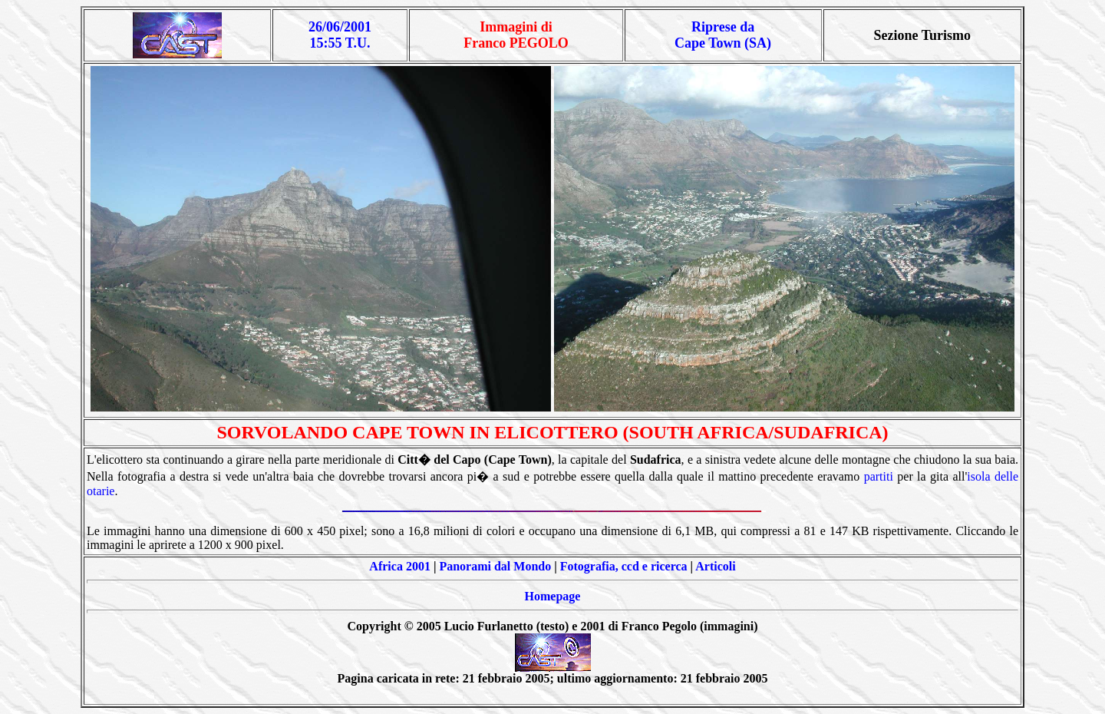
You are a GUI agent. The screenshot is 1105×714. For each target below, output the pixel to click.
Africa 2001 (399, 566)
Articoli (715, 566)
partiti (878, 476)
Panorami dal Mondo (495, 566)
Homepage (553, 596)
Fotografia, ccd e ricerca (624, 566)
